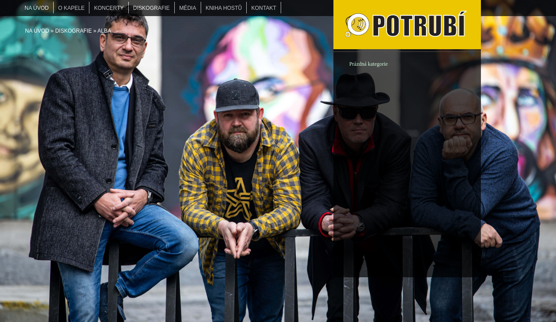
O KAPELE (71, 8)
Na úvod (37, 31)
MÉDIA (187, 8)
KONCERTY (108, 8)
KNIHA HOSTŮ (224, 8)
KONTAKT (263, 8)
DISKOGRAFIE (73, 31)
